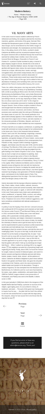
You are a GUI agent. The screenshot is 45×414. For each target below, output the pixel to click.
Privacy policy (31, 409)
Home (16, 14)
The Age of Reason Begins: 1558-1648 (23, 17)
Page (21, 305)
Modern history (25, 14)
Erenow (11, 409)
